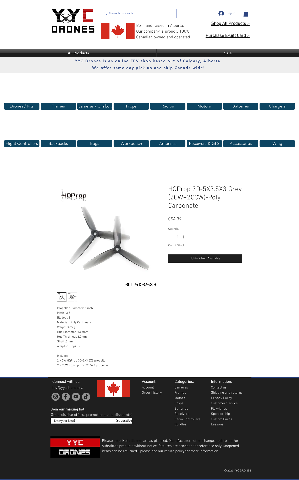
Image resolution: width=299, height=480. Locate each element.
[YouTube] (76, 397)
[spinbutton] (177, 237)
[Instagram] (55, 397)
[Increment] (184, 237)
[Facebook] (66, 397)
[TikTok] (86, 397)
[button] (245, 14)
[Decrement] (171, 237)
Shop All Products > (230, 24)
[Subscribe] (122, 420)
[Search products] (138, 13)
